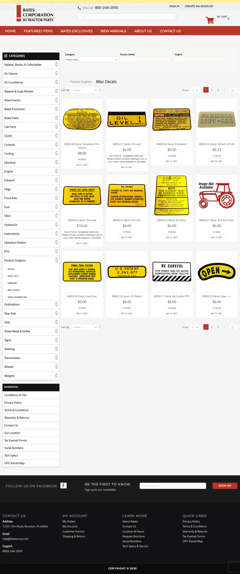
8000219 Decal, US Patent (127, 296)
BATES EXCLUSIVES (76, 31)
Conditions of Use (15, 395)
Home (65, 82)
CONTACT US (170, 31)
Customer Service (73, 531)
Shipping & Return (74, 536)
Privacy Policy (13, 402)
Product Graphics (81, 82)
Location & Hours (133, 531)
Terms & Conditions (16, 410)
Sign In (174, 6)
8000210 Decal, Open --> (216, 296)
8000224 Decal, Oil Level (82, 220)
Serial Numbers (13, 448)
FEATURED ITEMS (38, 31)
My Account (70, 526)
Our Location (12, 433)
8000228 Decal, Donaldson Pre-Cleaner (82, 146)
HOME (10, 31)
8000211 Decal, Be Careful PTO (171, 296)
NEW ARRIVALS (113, 31)
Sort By (65, 90)
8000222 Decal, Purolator (171, 220)
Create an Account (199, 6)
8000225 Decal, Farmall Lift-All (216, 144)
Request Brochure (133, 536)
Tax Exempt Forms (15, 440)
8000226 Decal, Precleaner (172, 144)
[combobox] (126, 16)
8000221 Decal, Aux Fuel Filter (216, 220)
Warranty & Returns (16, 417)
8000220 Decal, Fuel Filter (82, 296)
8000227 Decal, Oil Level (127, 144)
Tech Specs (11, 455)
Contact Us (11, 425)
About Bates (130, 521)
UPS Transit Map (14, 463)
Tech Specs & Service (135, 546)
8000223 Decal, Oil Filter (127, 220)
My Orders (69, 521)
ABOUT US (143, 31)
